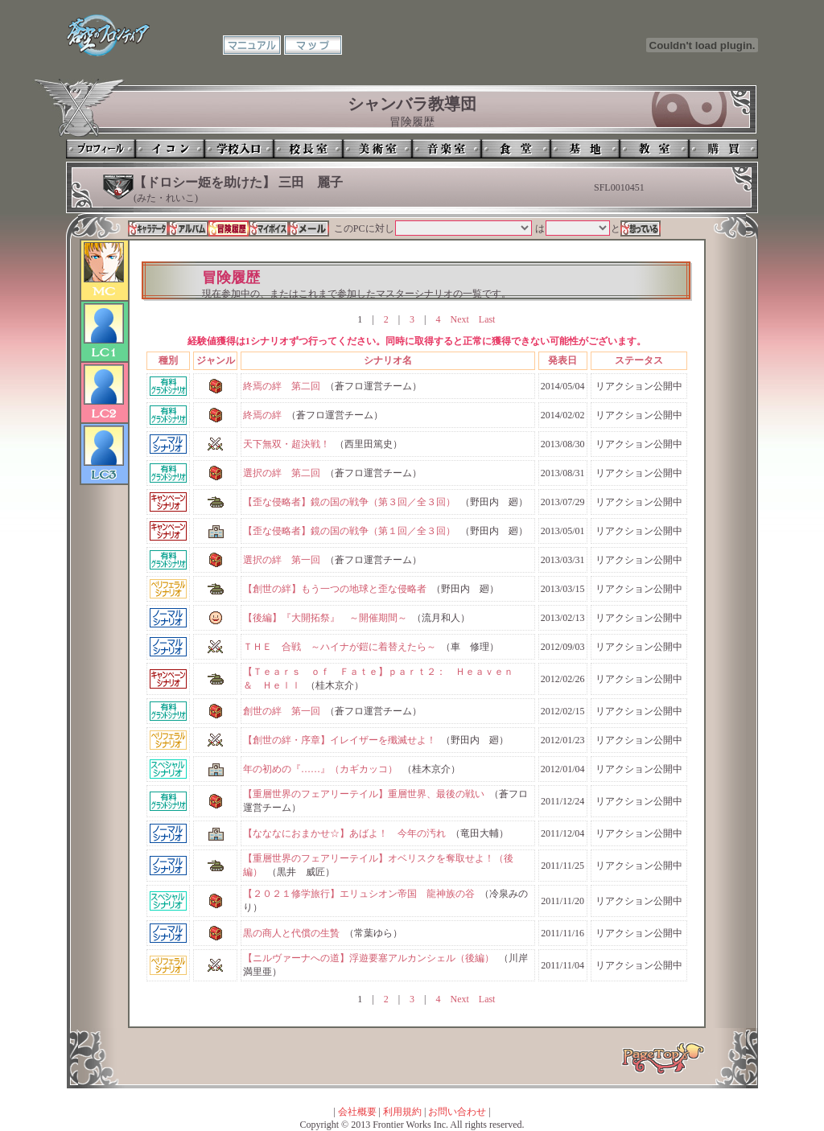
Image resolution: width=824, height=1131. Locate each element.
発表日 (562, 360)
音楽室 (446, 148)
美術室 (377, 148)
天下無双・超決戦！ (286, 444)
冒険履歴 (228, 228)
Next (459, 319)
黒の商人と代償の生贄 (291, 933)
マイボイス (269, 228)
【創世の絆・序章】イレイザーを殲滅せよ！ (339, 740)
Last (487, 319)
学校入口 (239, 148)
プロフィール (100, 148)
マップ (313, 45)
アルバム (188, 228)
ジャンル (215, 360)
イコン (169, 148)
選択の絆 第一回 (281, 560)
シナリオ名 (388, 360)
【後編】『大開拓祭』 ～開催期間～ (325, 617)
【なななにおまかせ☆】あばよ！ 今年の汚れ (344, 833)
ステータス (639, 360)
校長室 (308, 148)
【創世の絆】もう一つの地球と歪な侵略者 (334, 588)
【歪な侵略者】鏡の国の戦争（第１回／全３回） (349, 531)
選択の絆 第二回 (281, 473)
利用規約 (402, 1111)
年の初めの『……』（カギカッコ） (320, 769)
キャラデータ (148, 228)
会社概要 (357, 1111)
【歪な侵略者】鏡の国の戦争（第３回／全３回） (349, 502)
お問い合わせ (457, 1111)
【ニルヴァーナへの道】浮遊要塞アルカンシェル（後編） (368, 958)
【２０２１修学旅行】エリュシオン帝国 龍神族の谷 (359, 893)
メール (309, 228)
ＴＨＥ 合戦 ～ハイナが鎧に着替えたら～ (339, 646)
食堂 (515, 148)
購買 (723, 148)
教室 (654, 148)
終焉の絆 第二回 (281, 386)
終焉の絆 (262, 415)
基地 (585, 148)
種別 (168, 360)
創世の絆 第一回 (281, 711)
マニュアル (252, 45)
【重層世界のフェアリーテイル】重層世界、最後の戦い (363, 794)
